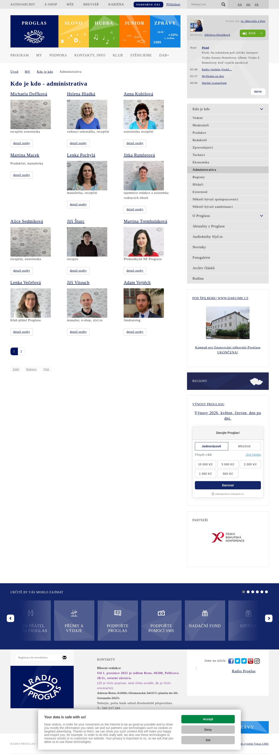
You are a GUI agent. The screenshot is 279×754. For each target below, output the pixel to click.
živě (249, 33)
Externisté (200, 192)
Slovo (74, 23)
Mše (70, 4)
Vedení (198, 118)
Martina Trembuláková (145, 221)
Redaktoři (200, 140)
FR (257, 4)
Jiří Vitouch (78, 282)
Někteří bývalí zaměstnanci (213, 206)
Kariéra (116, 4)
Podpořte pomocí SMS (161, 621)
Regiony (199, 177)
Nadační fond (205, 618)
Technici (199, 155)
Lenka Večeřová (25, 282)
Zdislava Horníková (217, 34)
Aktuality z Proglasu (209, 226)
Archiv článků (204, 268)
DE (248, 4)
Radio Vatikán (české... (217, 69)
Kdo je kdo (45, 71)
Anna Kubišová (138, 93)
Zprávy (165, 23)
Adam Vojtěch (137, 282)
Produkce (199, 132)
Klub (118, 55)
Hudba (104, 23)
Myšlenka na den (213, 76)
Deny (208, 729)
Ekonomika (201, 162)
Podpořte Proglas (117, 621)
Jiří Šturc (76, 221)
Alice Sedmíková (26, 221)
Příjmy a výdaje (74, 621)
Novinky (199, 247)
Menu (258, 91)
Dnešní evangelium (214, 83)
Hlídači (198, 184)
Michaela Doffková (28, 93)
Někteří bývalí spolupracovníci (215, 199)
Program (19, 55)
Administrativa (204, 169)
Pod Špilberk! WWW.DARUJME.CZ (220, 298)
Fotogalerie (202, 257)
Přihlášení (173, 4)
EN (240, 4)
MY (39, 55)
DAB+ (164, 55)
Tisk (46, 369)
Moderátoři (201, 125)
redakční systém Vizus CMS (250, 743)
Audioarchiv (23, 4)
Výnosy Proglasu (208, 404)
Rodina (198, 278)
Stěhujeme (141, 55)
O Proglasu (201, 216)
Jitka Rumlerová (139, 155)
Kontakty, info (89, 55)
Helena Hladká (81, 93)
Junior (134, 23)
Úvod (14, 71)
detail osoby (21, 143)
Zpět (16, 369)
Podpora (58, 55)
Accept (208, 719)
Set (208, 740)
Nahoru (31, 369)
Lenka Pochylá (81, 155)
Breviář (91, 4)
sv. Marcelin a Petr (253, 21)
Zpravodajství (203, 147)
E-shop (51, 4)
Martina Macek (24, 155)
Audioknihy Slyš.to (208, 236)
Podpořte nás (148, 4)
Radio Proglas (243, 671)
